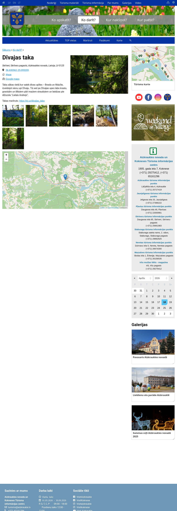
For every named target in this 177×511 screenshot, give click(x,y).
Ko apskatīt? (61, 19)
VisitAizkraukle (84, 497)
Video (138, 2)
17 (158, 302)
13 (135, 302)
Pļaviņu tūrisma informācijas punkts (154, 206)
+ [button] (6, 155)
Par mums (112, 2)
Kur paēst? (145, 19)
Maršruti (87, 40)
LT (19, 2)
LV (9, 2)
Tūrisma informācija (93, 2)
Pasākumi (104, 40)
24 (158, 308)
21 (141, 308)
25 (164, 308)
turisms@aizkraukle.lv (19, 507)
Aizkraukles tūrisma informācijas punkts (153, 182)
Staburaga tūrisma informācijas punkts (153, 229)
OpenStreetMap (113, 208)
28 (141, 314)
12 (170, 296)
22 (147, 308)
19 (170, 302)
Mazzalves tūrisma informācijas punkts (153, 252)
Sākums (6, 50)
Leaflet (102, 208)
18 (164, 302)
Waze (8, 74)
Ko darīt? (88, 19)
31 (141, 290)
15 (147, 302)
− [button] (6, 159)
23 (152, 308)
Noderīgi (51, 2)
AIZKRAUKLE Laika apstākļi (139, 499)
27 (135, 314)
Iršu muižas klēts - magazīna (154, 262)
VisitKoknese (83, 500)
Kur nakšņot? (116, 19)
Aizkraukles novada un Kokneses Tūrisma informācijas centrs (154, 161)
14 (141, 302)
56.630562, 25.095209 (17, 70)
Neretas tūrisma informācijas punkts (154, 242)
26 (170, 308)
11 (164, 296)
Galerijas (127, 2)
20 (135, 308)
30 (135, 290)
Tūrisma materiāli (69, 2)
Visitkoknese (83, 507)
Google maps (12, 79)
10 (158, 296)
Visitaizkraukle (84, 504)
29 (147, 314)
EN (14, 2)
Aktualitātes (51, 40)
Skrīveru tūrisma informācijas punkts (153, 216)
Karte (119, 40)
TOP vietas (70, 40)
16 (152, 302)
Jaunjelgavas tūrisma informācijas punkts (154, 195)
